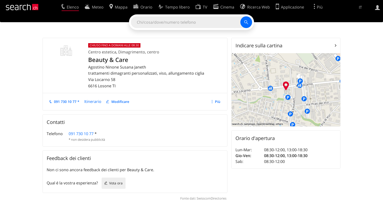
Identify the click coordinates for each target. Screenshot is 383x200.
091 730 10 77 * (66, 101)
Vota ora (116, 183)
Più (217, 101)
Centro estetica (102, 52)
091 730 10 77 (81, 133)
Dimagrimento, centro (138, 52)
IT (360, 7)
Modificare (120, 101)
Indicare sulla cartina (258, 45)
